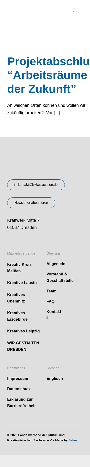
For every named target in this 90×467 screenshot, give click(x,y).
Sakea (73, 440)
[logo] (32, 7)
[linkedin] (47, 317)
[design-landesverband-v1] (35, 150)
